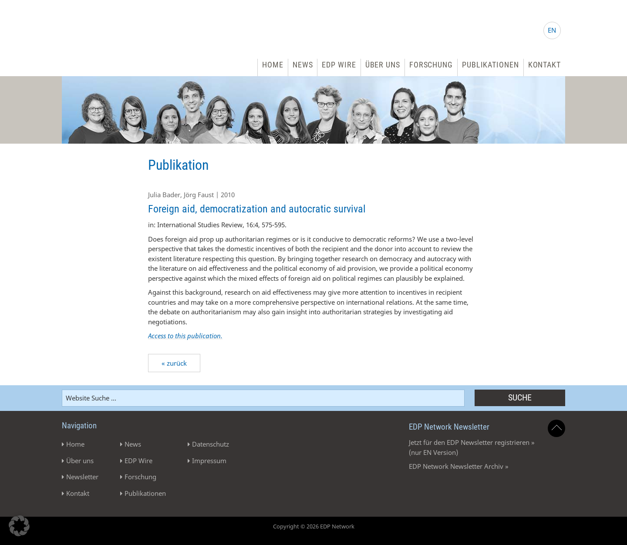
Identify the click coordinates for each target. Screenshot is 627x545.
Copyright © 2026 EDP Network (313, 526)
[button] (19, 526)
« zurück (174, 363)
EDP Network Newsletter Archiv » (459, 466)
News (303, 64)
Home (272, 64)
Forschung (431, 64)
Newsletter (82, 476)
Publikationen (490, 64)
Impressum (209, 460)
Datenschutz (210, 444)
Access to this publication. (185, 335)
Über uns (382, 64)
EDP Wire (339, 64)
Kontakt (544, 64)
